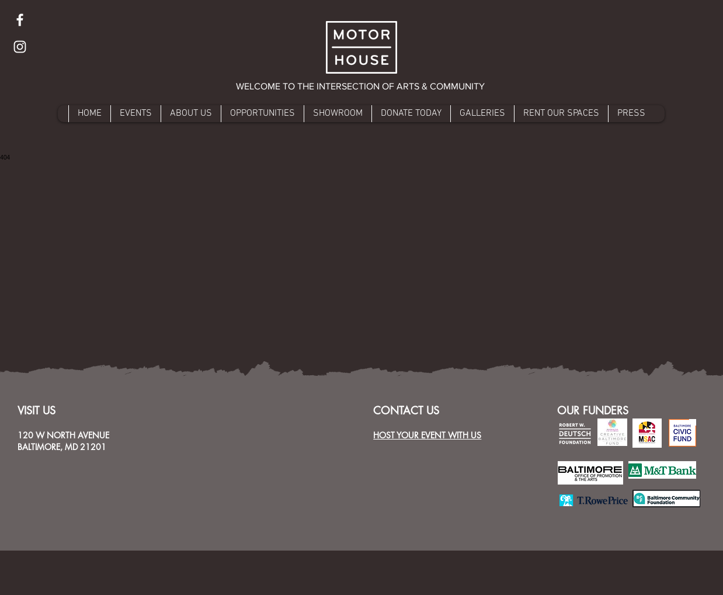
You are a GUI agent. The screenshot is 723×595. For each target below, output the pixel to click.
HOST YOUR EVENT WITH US (427, 435)
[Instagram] (20, 47)
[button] (361, 86)
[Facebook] (20, 20)
